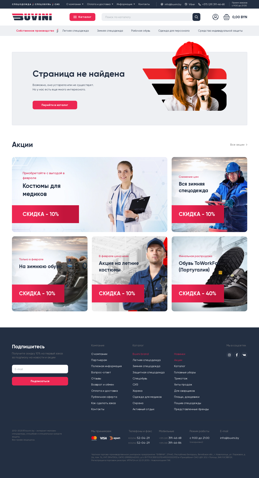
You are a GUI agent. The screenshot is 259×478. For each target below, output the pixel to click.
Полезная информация (106, 366)
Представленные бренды (191, 409)
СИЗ (135, 384)
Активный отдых (143, 409)
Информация (126, 4)
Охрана (138, 403)
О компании (74, 4)
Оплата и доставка (100, 4)
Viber (190, 4)
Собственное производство (35, 30)
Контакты (144, 4)
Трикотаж (181, 378)
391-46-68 (170, 438)
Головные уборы (185, 372)
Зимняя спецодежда (110, 30)
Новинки (179, 354)
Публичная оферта (104, 397)
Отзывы (96, 378)
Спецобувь (140, 378)
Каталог (179, 366)
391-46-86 (170, 442)
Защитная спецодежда (149, 372)
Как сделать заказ (103, 403)
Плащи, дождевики (186, 397)
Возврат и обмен (102, 384)
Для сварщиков (184, 390)
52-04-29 (139, 438)
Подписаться (40, 381)
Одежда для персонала (173, 30)
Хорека (137, 390)
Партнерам (99, 360)
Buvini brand (141, 354)
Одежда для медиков (147, 397)
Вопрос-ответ (101, 372)
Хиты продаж (183, 384)
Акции (178, 360)
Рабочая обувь (140, 30)
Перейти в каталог (55, 105)
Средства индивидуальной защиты (220, 30)
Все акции (238, 144)
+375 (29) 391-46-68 (211, 4)
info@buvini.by (171, 4)
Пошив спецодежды (187, 403)
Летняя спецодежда (75, 30)
